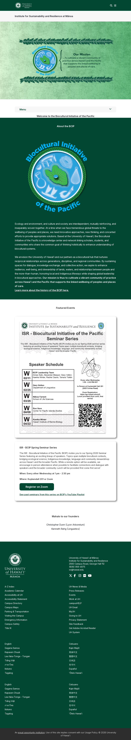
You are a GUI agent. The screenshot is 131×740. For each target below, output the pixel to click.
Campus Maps (11, 607)
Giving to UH (75, 615)
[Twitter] (71, 576)
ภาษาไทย (9, 664)
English (8, 644)
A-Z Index (9, 586)
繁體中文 (73, 656)
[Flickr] (85, 576)
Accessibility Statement (16, 599)
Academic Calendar (14, 590)
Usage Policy (91, 732)
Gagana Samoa (12, 648)
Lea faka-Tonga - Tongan (17, 656)
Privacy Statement (78, 620)
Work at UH (74, 599)
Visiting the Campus (14, 615)
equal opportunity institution (31, 732)
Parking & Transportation (17, 611)
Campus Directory (13, 603)
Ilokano (8, 668)
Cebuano (73, 644)
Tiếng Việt (10, 660)
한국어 (72, 664)
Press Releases (76, 590)
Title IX (8, 628)
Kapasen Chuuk (12, 652)
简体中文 (73, 652)
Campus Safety (12, 624)
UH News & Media (78, 586)
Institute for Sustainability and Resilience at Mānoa (44, 16)
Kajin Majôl (74, 648)
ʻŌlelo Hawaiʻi (75, 673)
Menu (65, 109)
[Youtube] (90, 576)
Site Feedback (76, 624)
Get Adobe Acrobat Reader (82, 628)
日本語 (72, 660)
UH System (74, 632)
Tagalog (9, 673)
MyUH (72, 611)
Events (72, 595)
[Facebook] (75, 576)
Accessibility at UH (14, 595)
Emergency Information (16, 620)
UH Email (73, 607)
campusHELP (75, 603)
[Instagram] (80, 576)
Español (73, 668)
